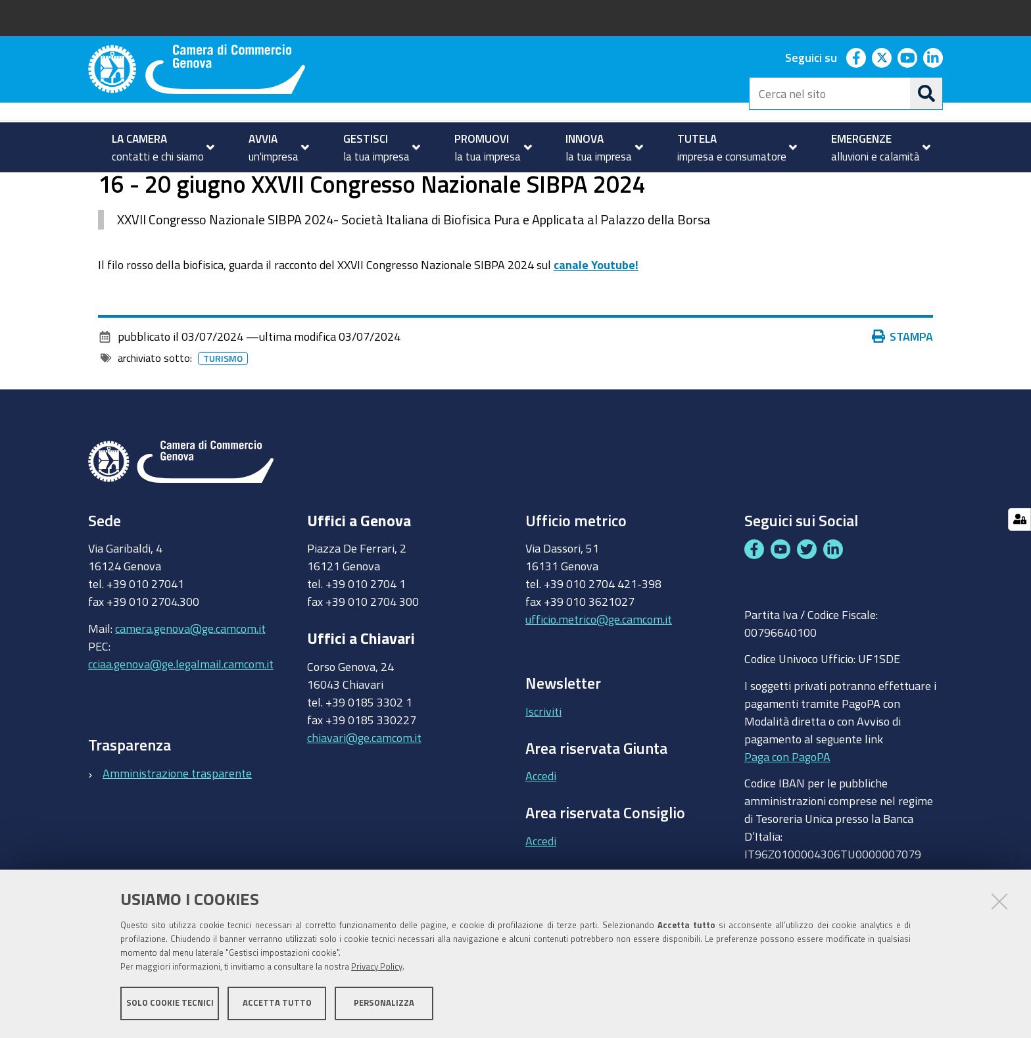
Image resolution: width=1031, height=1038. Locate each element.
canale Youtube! (596, 316)
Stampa (903, 389)
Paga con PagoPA (787, 808)
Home (96, 186)
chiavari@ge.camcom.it (364, 790)
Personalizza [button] (384, 1003)
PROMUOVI (143, 186)
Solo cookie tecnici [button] (170, 1003)
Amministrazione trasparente (177, 825)
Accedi (540, 828)
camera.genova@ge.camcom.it (190, 680)
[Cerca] (926, 93)
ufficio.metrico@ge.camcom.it (598, 672)
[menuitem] (157, 147)
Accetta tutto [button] (277, 1003)
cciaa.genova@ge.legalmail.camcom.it (181, 716)
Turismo (212, 186)
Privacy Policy (376, 967)
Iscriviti (543, 763)
